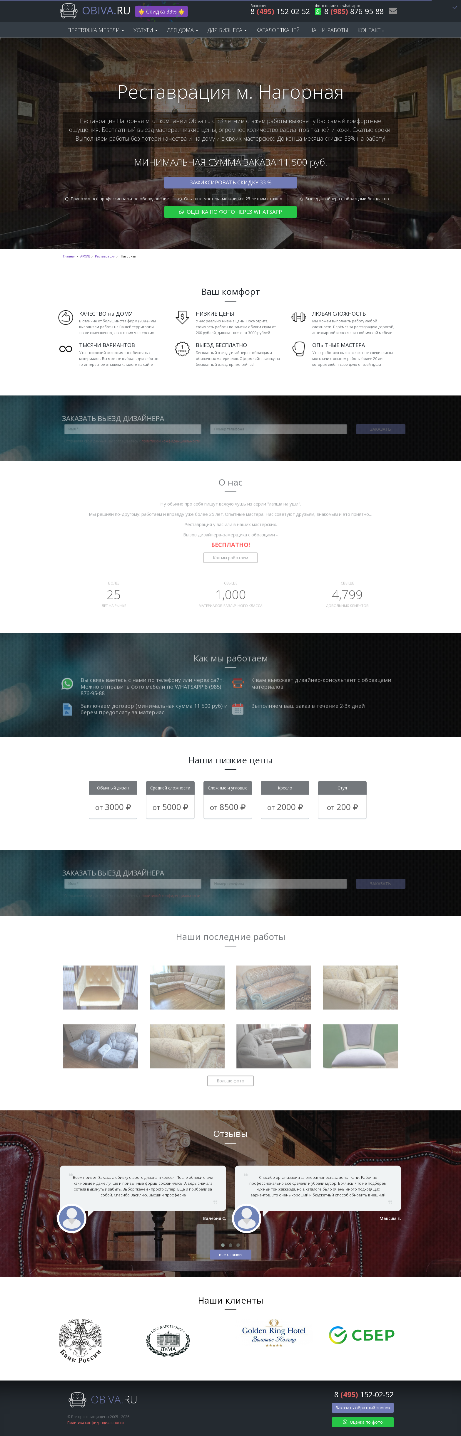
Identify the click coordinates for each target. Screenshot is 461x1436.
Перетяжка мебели (95, 29)
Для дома (182, 29)
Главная (69, 256)
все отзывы (230, 1254)
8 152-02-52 (280, 12)
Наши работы (328, 29)
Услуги (145, 29)
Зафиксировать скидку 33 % (231, 182)
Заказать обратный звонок (363, 1407)
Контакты (371, 29)
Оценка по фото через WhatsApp (230, 211)
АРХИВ (85, 256)
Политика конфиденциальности (95, 1422)
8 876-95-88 (349, 12)
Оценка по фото (363, 1422)
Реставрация (105, 256)
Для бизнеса (227, 29)
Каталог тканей (278, 29)
